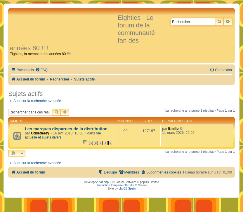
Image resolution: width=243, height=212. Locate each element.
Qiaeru (142, 185)
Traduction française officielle (115, 185)
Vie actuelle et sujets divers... (63, 135)
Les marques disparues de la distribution (66, 129)
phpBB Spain (127, 188)
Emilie (173, 129)
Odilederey (40, 133)
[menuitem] (41, 70)
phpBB (108, 182)
